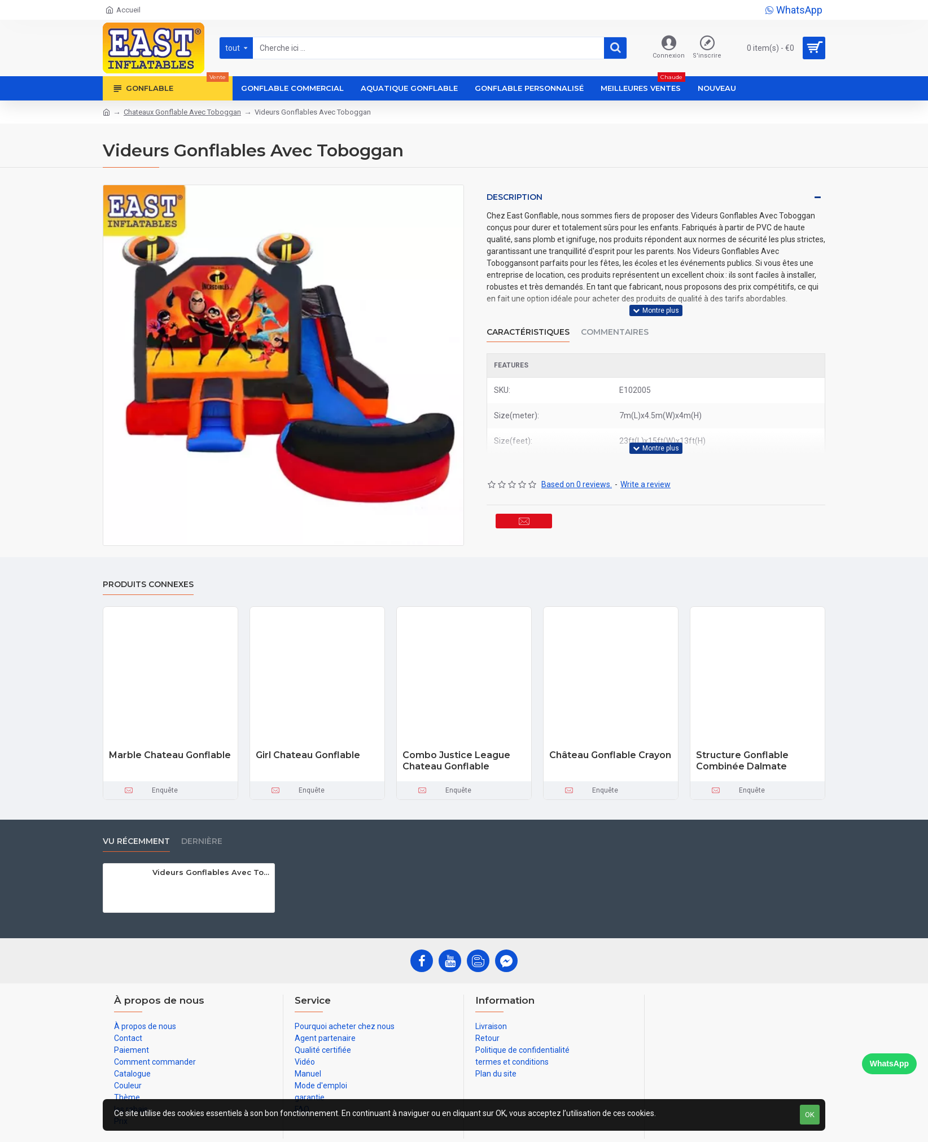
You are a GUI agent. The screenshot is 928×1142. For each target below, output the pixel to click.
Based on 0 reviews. (576, 462)
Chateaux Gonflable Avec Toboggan (182, 112)
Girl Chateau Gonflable (308, 755)
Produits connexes (148, 584)
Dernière (201, 841)
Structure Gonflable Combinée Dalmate (742, 761)
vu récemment (136, 841)
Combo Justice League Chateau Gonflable (456, 761)
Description (514, 197)
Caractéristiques (528, 321)
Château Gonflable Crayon (610, 755)
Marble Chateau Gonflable (170, 755)
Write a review (645, 462)
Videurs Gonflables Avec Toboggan (211, 872)
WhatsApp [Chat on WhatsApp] (889, 1063)
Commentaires (615, 321)
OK (810, 1114)
